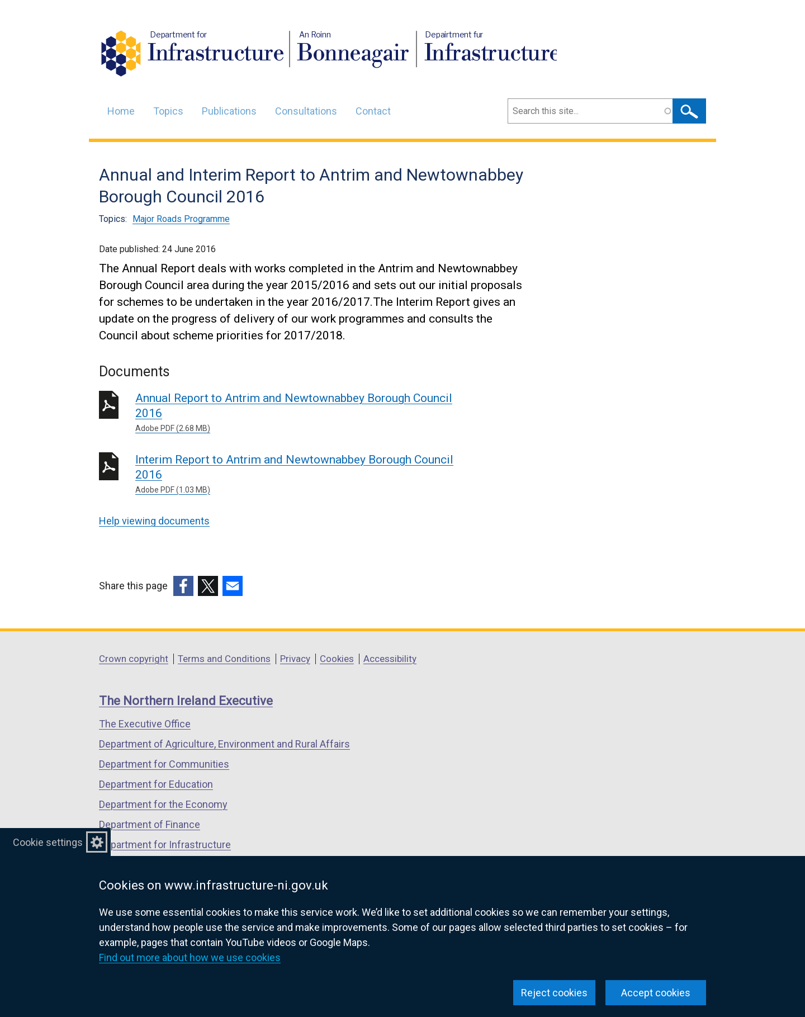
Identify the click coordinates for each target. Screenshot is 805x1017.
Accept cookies (655, 993)
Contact (373, 111)
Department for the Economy (163, 804)
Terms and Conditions (224, 658)
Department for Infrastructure (165, 844)
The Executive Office (145, 724)
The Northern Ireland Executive (186, 701)
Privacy (295, 658)
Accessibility (389, 658)
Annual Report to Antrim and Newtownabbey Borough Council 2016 (296, 412)
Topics (168, 111)
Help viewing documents (154, 521)
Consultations (306, 111)
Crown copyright (133, 658)
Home (121, 111)
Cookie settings (48, 842)
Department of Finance (149, 824)
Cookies (337, 658)
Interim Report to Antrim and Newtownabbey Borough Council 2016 (296, 474)
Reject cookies (554, 993)
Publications (229, 111)
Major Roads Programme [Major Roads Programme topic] (181, 219)
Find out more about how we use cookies (190, 957)
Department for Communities (164, 764)
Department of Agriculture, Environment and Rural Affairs (224, 744)
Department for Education (156, 784)
